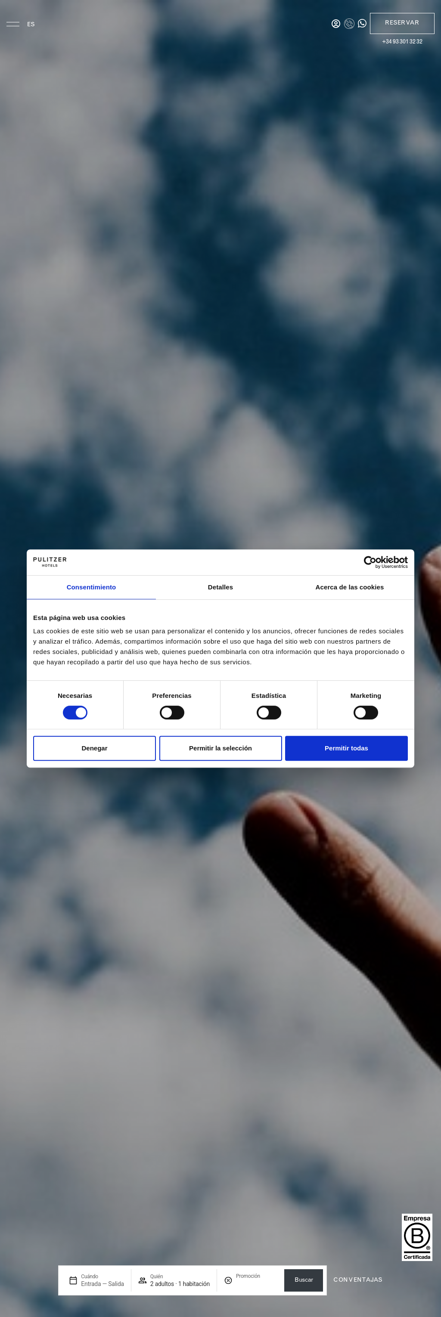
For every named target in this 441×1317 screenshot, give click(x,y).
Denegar (94, 748)
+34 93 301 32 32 (402, 42)
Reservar (402, 23)
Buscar (304, 1280)
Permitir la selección (220, 748)
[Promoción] (256, 1284)
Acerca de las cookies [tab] (350, 587)
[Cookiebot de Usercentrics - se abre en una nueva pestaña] (370, 562)
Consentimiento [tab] (91, 587)
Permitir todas (346, 748)
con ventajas (357, 1280)
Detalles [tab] (220, 587)
